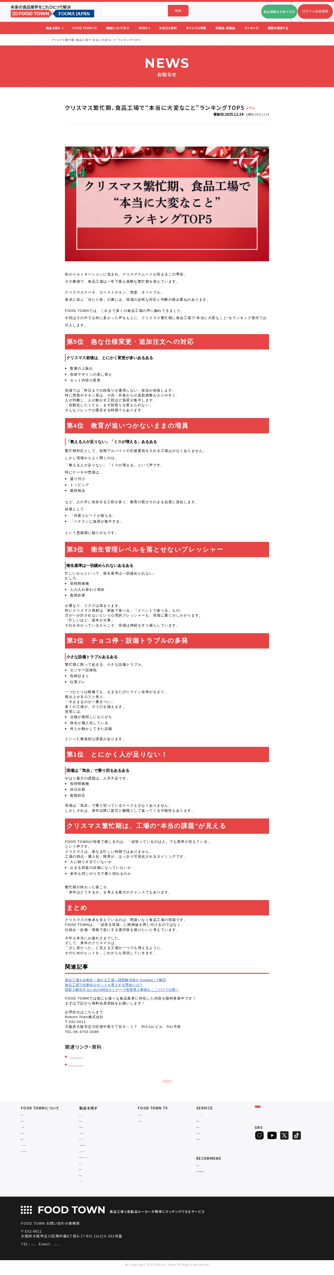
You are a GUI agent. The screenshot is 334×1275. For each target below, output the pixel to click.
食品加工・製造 (90, 1128)
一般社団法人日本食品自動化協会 (221, 1172)
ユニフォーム (88, 1187)
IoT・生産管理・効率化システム (101, 1146)
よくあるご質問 (31, 1128)
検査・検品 (87, 1175)
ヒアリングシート (273, 1129)
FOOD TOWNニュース (212, 1116)
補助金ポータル (207, 1166)
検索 (178, 10)
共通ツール (87, 1168)
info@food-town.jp (93, 1250)
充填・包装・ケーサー (94, 1134)
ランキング (204, 1146)
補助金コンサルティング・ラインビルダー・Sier (106, 1160)
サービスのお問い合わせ (38, 1152)
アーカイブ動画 (148, 1122)
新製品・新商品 (207, 1140)
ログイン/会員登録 (272, 1114)
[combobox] (134, 10)
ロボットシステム (91, 1140)
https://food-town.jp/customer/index (106, 1056)
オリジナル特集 (207, 1134)
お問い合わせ (30, 1134)
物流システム (88, 1116)
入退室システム (90, 1122)
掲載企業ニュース (209, 1122)
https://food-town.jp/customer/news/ (106, 1064)
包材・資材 (87, 1181)
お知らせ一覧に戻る (167, 1081)
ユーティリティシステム (95, 1152)
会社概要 (27, 1116)
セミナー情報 (147, 1116)
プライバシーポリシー (36, 1146)
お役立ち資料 (205, 1128)
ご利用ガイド (30, 1122)
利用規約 (27, 1140)
